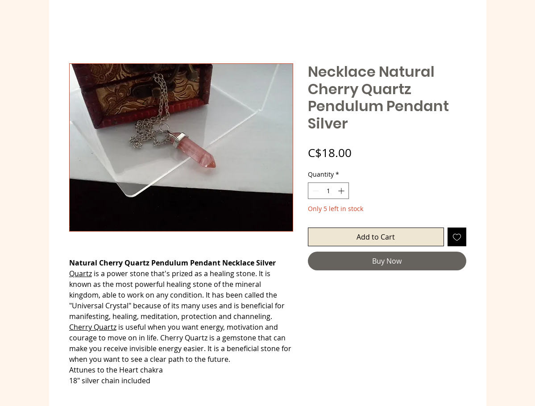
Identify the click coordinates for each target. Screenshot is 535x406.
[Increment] (342, 191)
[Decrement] (314, 191)
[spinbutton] (328, 191)
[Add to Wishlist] (457, 237)
